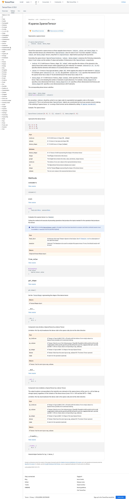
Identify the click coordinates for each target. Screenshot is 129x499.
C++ (19, 11)
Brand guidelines (81, 487)
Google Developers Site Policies (52, 464)
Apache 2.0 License (30, 464)
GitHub (123, 2)
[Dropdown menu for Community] (63, 2)
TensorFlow (31, 19)
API (37, 19)
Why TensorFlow (71, 2)
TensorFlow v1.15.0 (9, 7)
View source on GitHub (55, 31)
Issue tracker (80, 479)
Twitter (27, 485)
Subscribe (121, 497)
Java (24, 11)
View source (32, 186)
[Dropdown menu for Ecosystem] (51, 2)
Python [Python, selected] (13, 11)
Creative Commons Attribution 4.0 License (71, 462)
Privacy (32, 497)
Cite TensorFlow (81, 490)
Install (21, 2)
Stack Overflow (81, 485)
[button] (11, 17)
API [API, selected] (36, 2)
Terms (26, 497)
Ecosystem (46, 2)
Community (58, 2)
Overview (5, 11)
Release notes (81, 482)
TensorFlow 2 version (36, 31)
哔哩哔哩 (27, 487)
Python (53, 19)
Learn (27, 2)
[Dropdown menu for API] (39, 2)
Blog (26, 479)
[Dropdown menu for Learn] (31, 2)
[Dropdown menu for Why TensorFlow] (78, 2)
